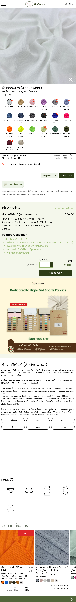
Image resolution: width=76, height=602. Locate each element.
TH (71, 4)
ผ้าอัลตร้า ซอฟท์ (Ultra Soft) (17, 239)
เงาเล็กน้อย (13, 420)
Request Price (49, 175)
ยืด (13, 427)
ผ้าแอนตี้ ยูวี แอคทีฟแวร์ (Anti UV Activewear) (25, 245)
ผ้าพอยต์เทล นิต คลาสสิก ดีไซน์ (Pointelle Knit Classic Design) (49, 570)
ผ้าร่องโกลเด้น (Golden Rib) (13, 568)
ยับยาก (38, 420)
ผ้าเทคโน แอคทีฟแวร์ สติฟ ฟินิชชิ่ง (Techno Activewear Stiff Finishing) (38, 242)
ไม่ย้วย (38, 427)
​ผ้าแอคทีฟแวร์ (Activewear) (17, 252)
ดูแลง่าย (63, 420)
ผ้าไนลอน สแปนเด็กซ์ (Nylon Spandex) (22, 249)
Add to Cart (66, 175)
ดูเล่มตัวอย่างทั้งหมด (64, 208)
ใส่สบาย (63, 427)
